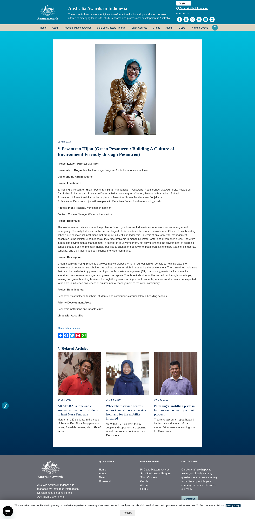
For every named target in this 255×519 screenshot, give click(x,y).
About (55, 27)
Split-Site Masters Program (111, 27)
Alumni (169, 27)
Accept (128, 512)
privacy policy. (233, 505)
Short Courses (139, 27)
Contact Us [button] (189, 499)
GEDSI (182, 27)
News (102, 477)
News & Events (200, 27)
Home (43, 27)
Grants (156, 27)
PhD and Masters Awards (77, 27)
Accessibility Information (192, 8)
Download (105, 481)
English (183, 3)
